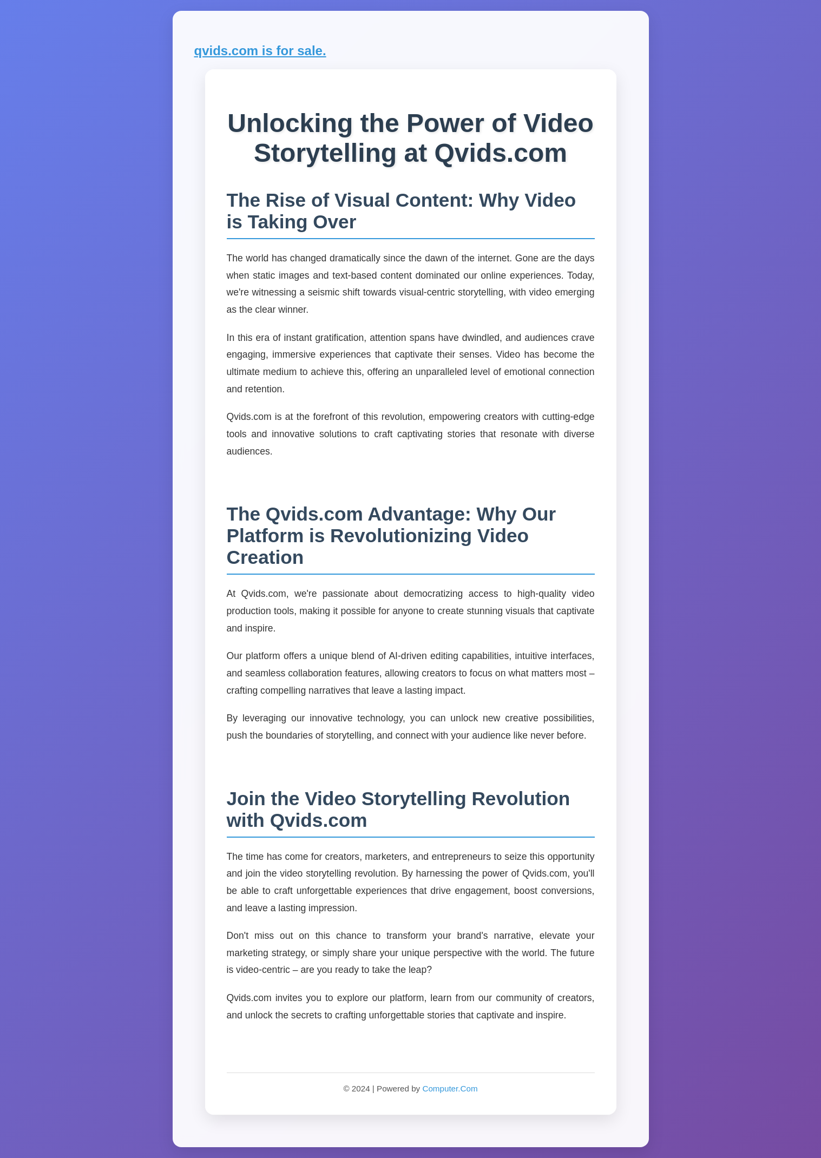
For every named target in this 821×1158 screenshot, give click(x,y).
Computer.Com (449, 1088)
